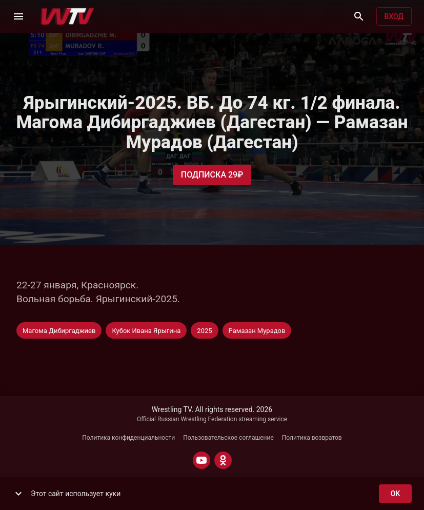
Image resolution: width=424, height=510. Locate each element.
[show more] (18, 493)
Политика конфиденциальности (128, 437)
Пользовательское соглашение (228, 437)
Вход (394, 17)
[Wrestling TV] (67, 16)
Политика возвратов (312, 437)
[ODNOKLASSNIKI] (223, 460)
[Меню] (18, 16)
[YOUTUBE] (201, 460)
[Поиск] (359, 16)
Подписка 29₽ (212, 175)
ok (395, 493)
